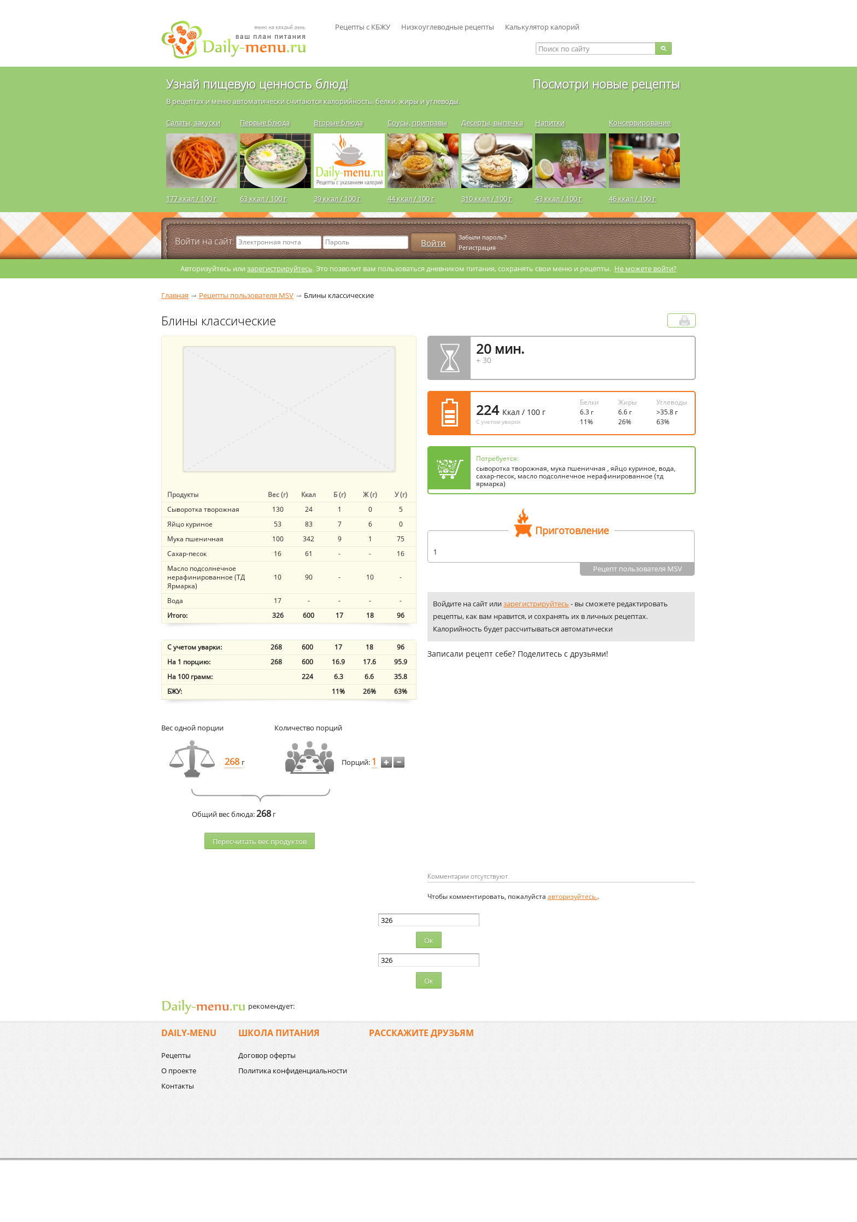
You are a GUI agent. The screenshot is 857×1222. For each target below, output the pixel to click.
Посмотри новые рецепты (606, 83)
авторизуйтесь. (572, 896)
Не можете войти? (645, 268)
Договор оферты (267, 1055)
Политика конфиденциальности (292, 1070)
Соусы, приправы (417, 122)
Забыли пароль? (483, 237)
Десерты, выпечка (492, 122)
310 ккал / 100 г (486, 198)
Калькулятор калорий (542, 27)
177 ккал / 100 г (191, 198)
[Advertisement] (519, 783)
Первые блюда (265, 122)
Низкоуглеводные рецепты (447, 27)
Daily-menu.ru (240, 40)
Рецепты (176, 1055)
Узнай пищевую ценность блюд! (257, 83)
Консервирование (640, 122)
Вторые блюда (338, 122)
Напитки (550, 122)
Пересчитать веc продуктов (260, 841)
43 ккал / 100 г (558, 198)
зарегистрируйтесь (280, 268)
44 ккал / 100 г (411, 198)
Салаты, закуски (193, 122)
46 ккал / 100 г (632, 198)
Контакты (177, 1086)
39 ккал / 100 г (337, 198)
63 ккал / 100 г (263, 198)
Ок (428, 940)
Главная (175, 295)
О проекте (178, 1070)
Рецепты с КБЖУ (362, 27)
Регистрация (477, 247)
